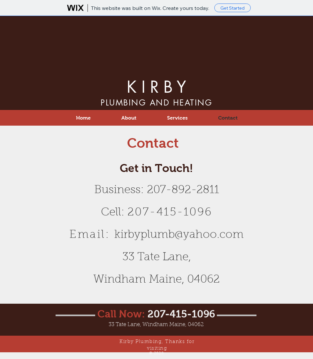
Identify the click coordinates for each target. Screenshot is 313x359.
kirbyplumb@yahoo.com (179, 235)
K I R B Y (156, 87)
